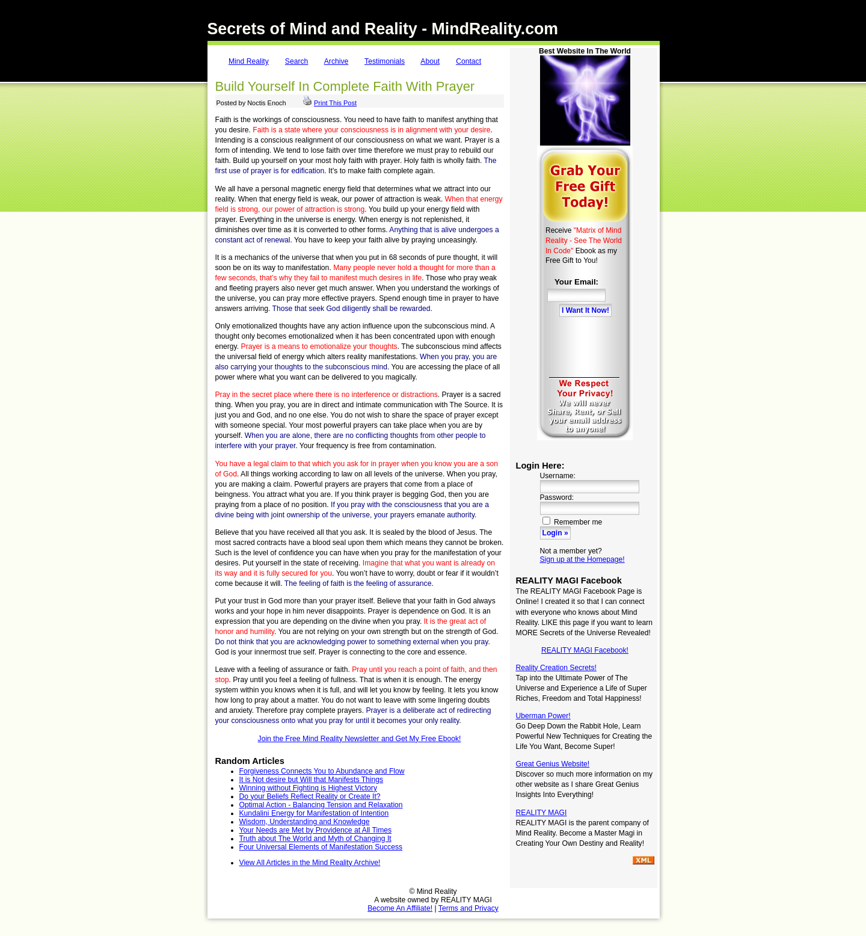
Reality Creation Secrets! (556, 668)
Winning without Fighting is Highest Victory (308, 788)
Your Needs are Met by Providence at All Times (315, 830)
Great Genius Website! (553, 764)
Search (297, 61)
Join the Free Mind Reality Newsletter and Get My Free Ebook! (359, 738)
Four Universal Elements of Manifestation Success (321, 847)
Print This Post (335, 102)
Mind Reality (249, 61)
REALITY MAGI (541, 812)
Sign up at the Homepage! (582, 559)
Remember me (572, 522)
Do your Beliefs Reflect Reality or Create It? (310, 796)
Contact (468, 61)
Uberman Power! (543, 716)
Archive (336, 61)
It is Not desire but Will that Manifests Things (311, 779)
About (430, 61)
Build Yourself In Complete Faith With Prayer (345, 86)
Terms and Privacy (468, 908)
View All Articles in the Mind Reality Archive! (310, 862)
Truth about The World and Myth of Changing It (315, 838)
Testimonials (384, 61)
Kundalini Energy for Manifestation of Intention (314, 813)
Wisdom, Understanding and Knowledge (304, 821)
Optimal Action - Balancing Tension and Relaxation (321, 805)
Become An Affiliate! (399, 908)
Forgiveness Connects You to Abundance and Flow (322, 771)
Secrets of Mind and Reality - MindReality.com (383, 29)
